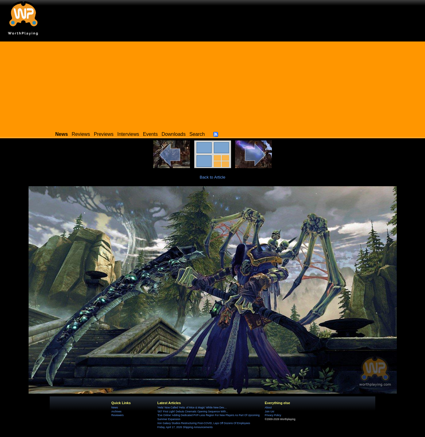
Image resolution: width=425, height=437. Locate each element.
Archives (116, 411)
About (268, 407)
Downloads (174, 134)
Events (150, 134)
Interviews (128, 134)
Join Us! (269, 411)
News (114, 407)
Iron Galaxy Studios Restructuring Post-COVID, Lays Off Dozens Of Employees (203, 423)
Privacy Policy (273, 415)
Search (197, 134)
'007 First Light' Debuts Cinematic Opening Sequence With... (192, 411)
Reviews (81, 134)
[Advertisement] (213, 84)
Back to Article (213, 177)
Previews (104, 134)
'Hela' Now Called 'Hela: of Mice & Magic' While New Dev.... (192, 407)
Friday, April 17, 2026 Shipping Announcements (185, 427)
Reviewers (117, 415)
